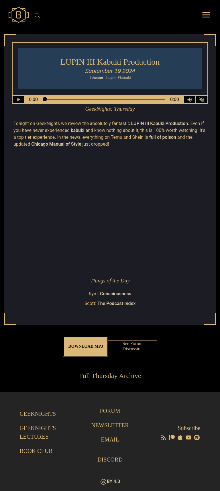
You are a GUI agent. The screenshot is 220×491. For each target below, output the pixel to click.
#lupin (110, 78)
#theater (96, 78)
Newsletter (110, 425)
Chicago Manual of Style (56, 144)
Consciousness (115, 293)
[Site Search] (110, 15)
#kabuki (124, 78)
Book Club (35, 451)
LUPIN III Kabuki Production (159, 123)
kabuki (78, 130)
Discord (110, 459)
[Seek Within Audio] (104, 100)
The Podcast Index (116, 303)
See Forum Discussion (132, 346)
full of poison (162, 137)
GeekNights (37, 414)
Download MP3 (85, 346)
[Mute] (201, 99)
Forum (110, 411)
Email (110, 439)
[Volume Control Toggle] (189, 99)
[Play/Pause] (18, 99)
